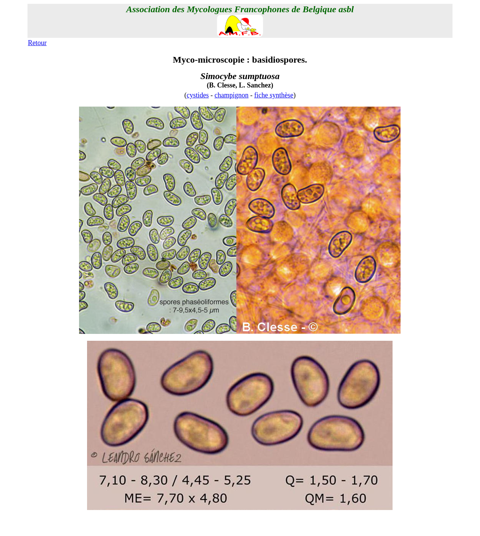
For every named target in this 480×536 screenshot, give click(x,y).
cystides (198, 95)
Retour (37, 43)
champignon (232, 95)
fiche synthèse (273, 95)
